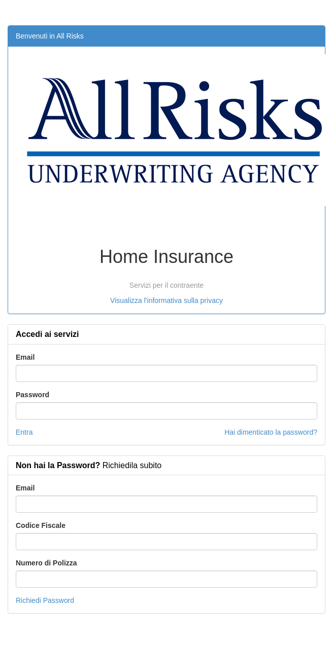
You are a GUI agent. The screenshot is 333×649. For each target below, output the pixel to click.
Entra (24, 432)
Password (32, 395)
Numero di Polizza (46, 563)
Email (25, 357)
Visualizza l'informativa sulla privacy (166, 300)
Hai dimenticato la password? (270, 432)
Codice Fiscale (40, 525)
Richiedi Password (45, 600)
